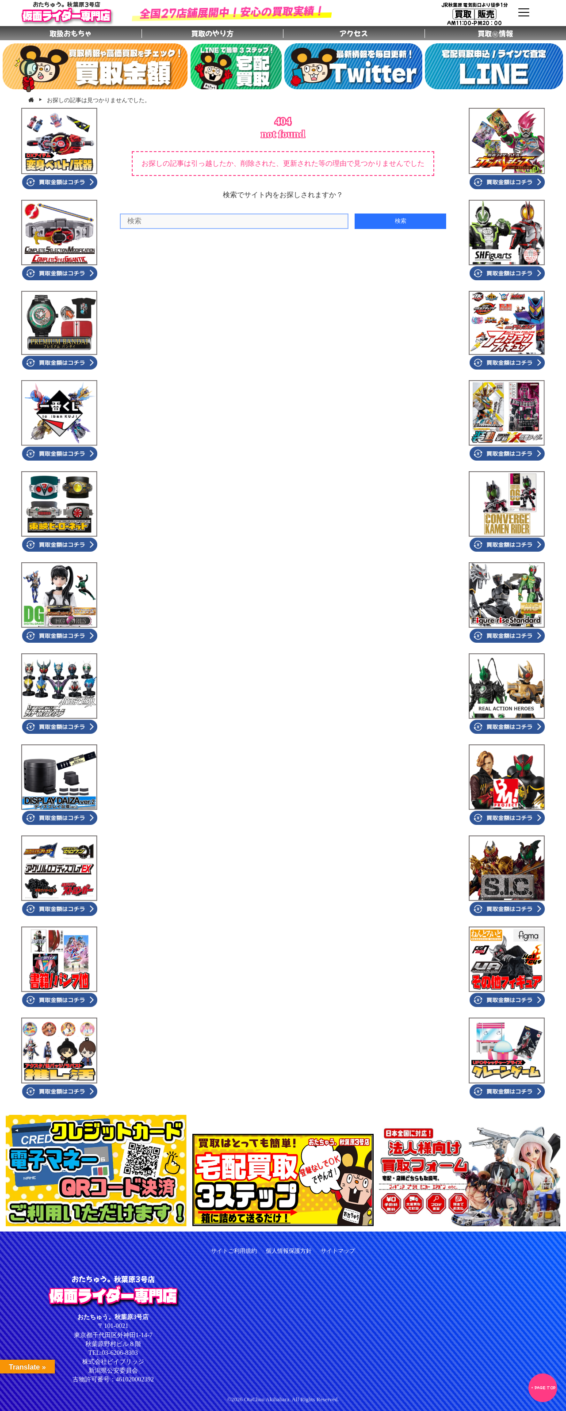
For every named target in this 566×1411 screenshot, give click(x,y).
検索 (400, 220)
